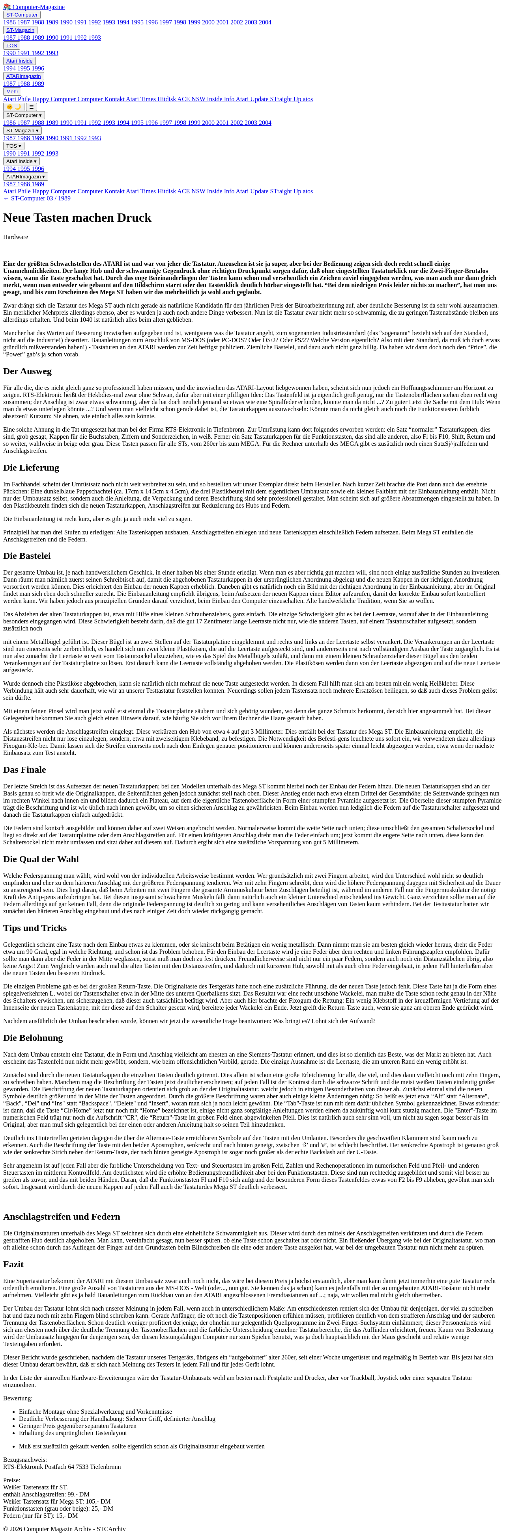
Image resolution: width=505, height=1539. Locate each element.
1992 (95, 22)
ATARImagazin (23, 76)
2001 (223, 22)
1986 (10, 22)
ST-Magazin (20, 30)
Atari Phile (17, 99)
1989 (53, 22)
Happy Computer (55, 99)
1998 (181, 22)
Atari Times (141, 99)
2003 (252, 22)
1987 (24, 22)
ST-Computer (21, 15)
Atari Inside (19, 61)
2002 (237, 22)
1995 (138, 22)
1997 (166, 22)
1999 (195, 22)
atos (308, 99)
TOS (11, 45)
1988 (39, 22)
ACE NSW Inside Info (206, 99)
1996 (152, 22)
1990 (67, 22)
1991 (81, 22)
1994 (124, 22)
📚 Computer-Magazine (34, 7)
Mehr (12, 92)
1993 (110, 22)
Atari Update (253, 99)
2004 (265, 22)
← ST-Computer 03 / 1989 (37, 198)
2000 (209, 22)
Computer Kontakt (101, 99)
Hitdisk (167, 99)
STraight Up (286, 99)
